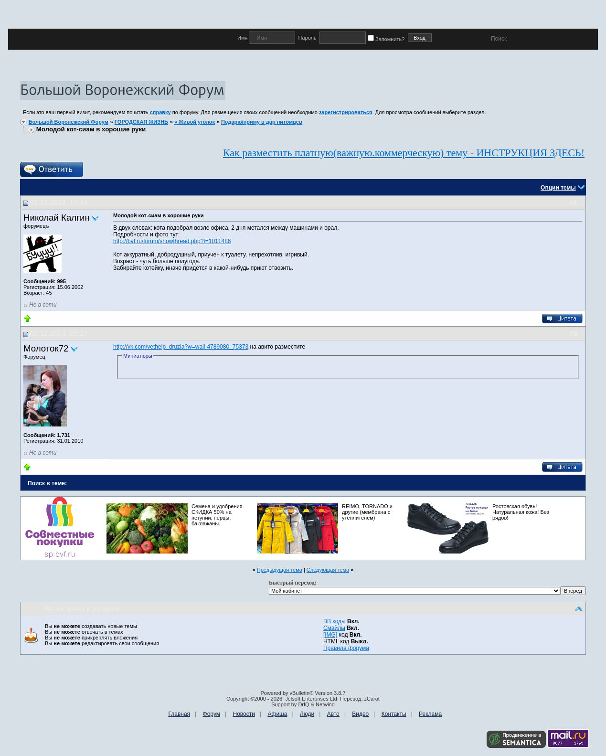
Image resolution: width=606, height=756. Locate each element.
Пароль (307, 38)
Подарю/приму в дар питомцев (261, 122)
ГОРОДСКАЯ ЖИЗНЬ (141, 122)
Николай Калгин (56, 218)
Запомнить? (388, 39)
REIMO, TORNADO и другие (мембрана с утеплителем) (367, 512)
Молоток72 (45, 348)
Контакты (394, 714)
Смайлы (334, 628)
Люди (307, 714)
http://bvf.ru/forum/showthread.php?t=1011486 (172, 241)
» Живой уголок (194, 122)
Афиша (277, 714)
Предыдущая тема (279, 570)
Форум (211, 714)
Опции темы (558, 187)
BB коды (334, 621)
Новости (244, 714)
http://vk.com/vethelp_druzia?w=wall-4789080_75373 (180, 346)
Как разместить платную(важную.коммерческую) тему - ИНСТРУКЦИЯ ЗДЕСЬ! (404, 153)
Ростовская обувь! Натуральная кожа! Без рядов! (520, 512)
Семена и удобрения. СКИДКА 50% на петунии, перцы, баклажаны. (217, 514)
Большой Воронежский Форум (68, 122)
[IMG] (330, 634)
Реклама (430, 714)
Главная (179, 714)
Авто (333, 714)
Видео (360, 714)
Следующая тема (328, 570)
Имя (243, 38)
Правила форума (346, 648)
